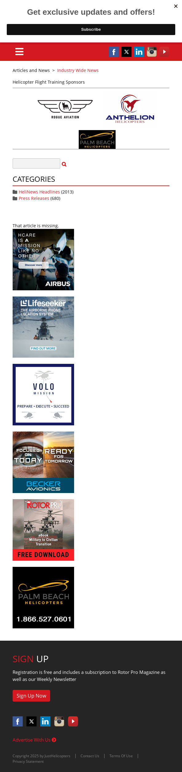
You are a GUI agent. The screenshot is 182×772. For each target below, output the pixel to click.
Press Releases (34, 198)
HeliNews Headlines (39, 192)
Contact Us (90, 755)
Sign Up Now (31, 695)
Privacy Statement (28, 761)
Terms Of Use (121, 755)
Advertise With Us (34, 740)
